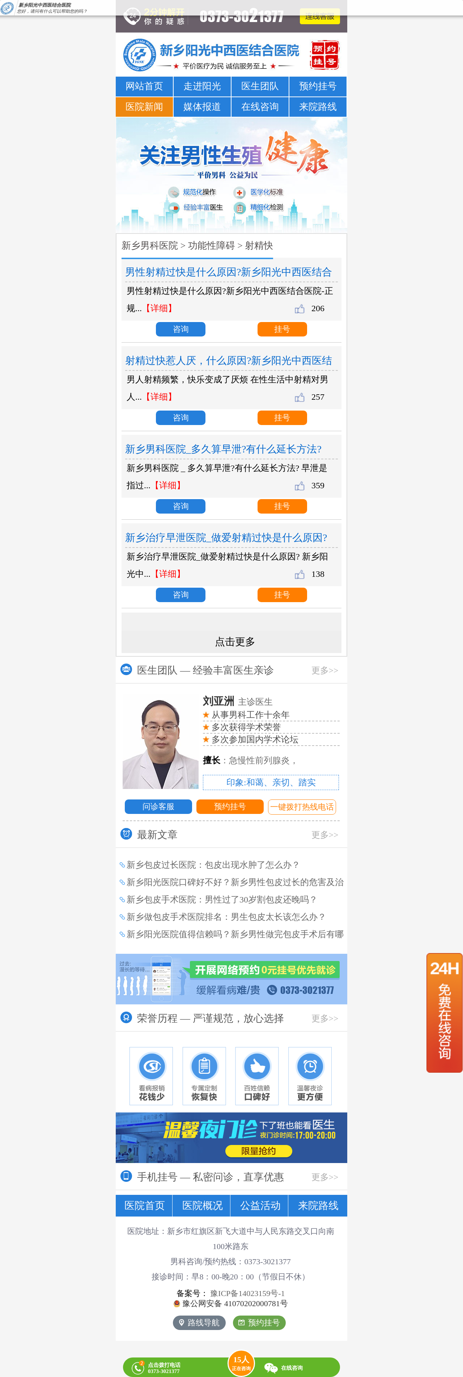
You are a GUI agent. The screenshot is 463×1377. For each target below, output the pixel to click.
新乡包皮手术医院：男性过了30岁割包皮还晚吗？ (222, 899)
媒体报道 (202, 107)
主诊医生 (238, 702)
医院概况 (202, 1205)
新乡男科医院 (150, 245)
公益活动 (260, 1205)
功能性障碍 (211, 245)
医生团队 (260, 86)
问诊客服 (158, 806)
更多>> (325, 670)
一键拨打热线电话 (302, 806)
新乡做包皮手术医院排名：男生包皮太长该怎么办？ (226, 917)
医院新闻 (144, 107)
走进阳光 (202, 86)
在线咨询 (260, 107)
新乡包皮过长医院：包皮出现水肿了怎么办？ (213, 865)
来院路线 (318, 107)
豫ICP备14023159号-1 (247, 1293)
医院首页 (144, 1205)
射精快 (259, 245)
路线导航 (199, 1322)
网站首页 (144, 86)
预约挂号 (318, 86)
